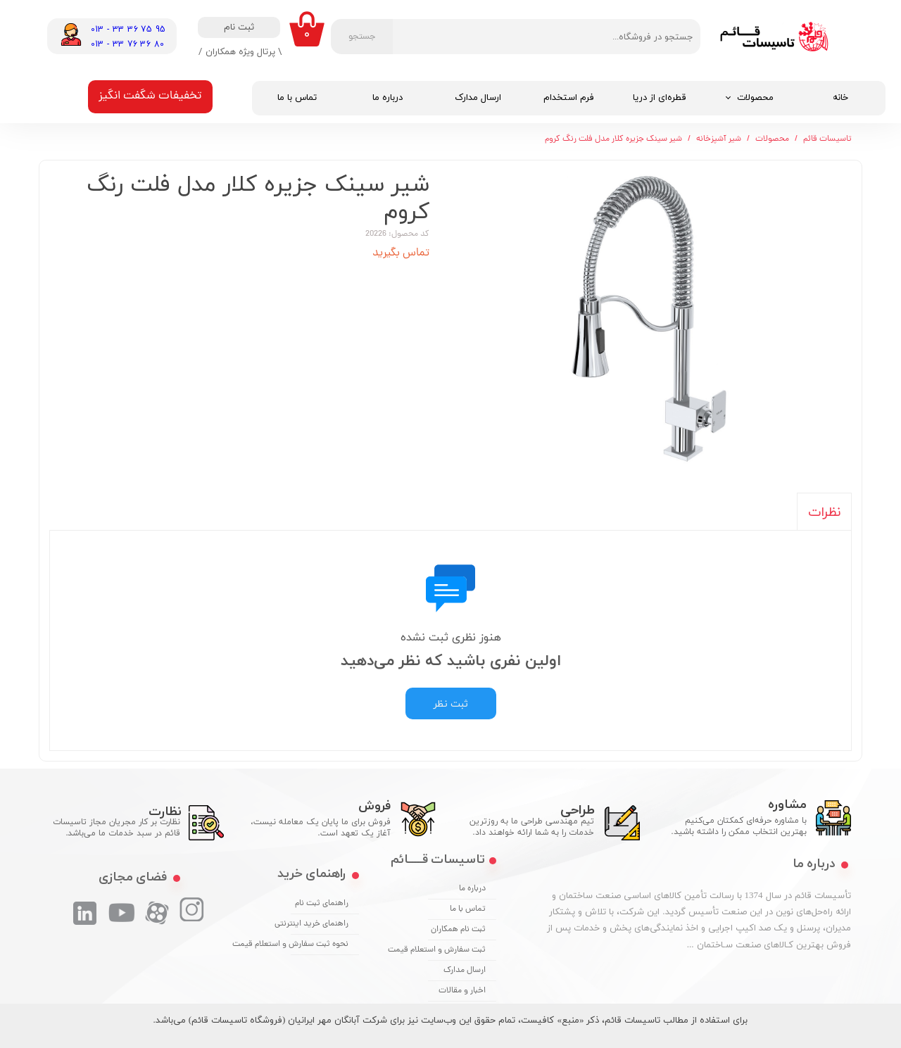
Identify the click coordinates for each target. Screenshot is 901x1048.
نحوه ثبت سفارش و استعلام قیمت (319, 944)
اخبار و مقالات (462, 991)
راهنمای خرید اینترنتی (319, 924)
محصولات (755, 97)
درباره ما (387, 97)
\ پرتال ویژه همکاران (244, 51)
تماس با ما (297, 97)
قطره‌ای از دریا (659, 97)
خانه (840, 97)
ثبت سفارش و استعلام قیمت (457, 950)
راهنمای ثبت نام (321, 903)
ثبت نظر (451, 703)
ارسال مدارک (478, 97)
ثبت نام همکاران (458, 929)
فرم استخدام (568, 97)
